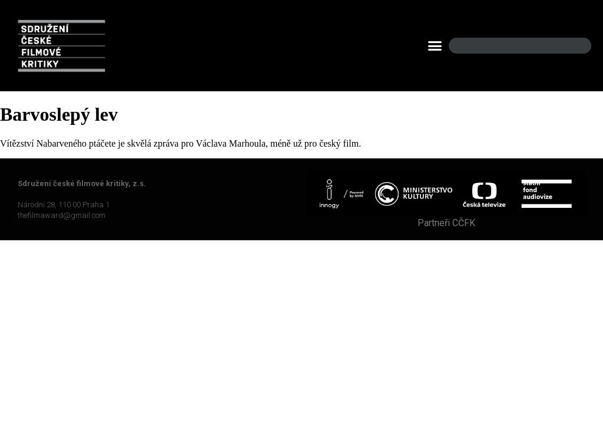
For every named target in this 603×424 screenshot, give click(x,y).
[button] (435, 46)
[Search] (572, 46)
